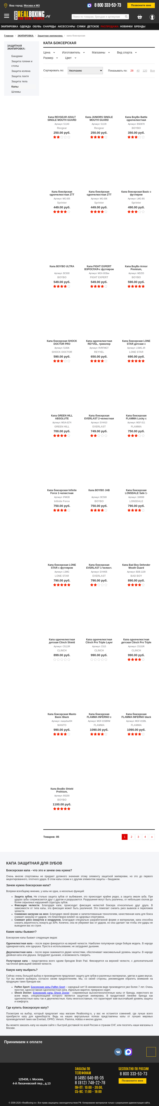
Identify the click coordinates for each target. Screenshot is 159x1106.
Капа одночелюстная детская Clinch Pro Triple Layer (136, 641)
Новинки (126, 26)
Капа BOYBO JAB (99, 490)
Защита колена (20, 71)
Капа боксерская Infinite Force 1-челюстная (62, 492)
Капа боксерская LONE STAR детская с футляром (136, 342)
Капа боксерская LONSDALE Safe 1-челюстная (136, 492)
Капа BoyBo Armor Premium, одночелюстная (136, 268)
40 (137, 70)
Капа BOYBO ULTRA (62, 266)
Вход (152, 16)
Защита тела (19, 81)
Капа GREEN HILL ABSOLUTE (62, 417)
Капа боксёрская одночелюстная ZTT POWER (61, 193)
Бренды (139, 26)
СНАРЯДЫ (49, 26)
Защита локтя (20, 76)
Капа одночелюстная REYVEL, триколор (99, 342)
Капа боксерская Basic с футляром (136, 193)
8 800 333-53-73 (107, 5)
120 (145, 70)
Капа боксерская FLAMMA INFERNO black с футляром (136, 716)
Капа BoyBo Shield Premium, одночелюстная (62, 790)
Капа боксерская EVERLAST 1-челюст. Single (99, 566)
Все (152, 70)
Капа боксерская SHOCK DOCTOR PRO (62, 342)
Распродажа (109, 26)
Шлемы (16, 91)
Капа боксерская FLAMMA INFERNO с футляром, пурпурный (99, 716)
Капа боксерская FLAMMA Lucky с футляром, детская (136, 417)
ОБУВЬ (37, 26)
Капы (14, 86)
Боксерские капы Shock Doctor (51, 992)
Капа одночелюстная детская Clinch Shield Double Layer (62, 641)
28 (131, 70)
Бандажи (17, 56)
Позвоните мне (141, 5)
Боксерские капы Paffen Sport (48, 987)
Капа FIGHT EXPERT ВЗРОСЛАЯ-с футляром (99, 268)
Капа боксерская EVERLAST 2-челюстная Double (99, 417)
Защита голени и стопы (21, 63)
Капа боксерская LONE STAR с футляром (62, 566)
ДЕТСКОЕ (93, 26)
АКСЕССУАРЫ (66, 26)
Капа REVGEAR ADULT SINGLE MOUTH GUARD (61, 118)
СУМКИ (81, 26)
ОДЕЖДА (25, 26)
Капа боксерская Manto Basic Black (62, 716)
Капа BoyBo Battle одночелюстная (136, 118)
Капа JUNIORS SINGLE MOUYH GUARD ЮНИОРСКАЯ (99, 118)
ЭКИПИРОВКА (9, 26)
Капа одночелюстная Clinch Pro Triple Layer (99, 641)
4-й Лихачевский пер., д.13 (32, 1083)
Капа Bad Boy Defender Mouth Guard (136, 566)
